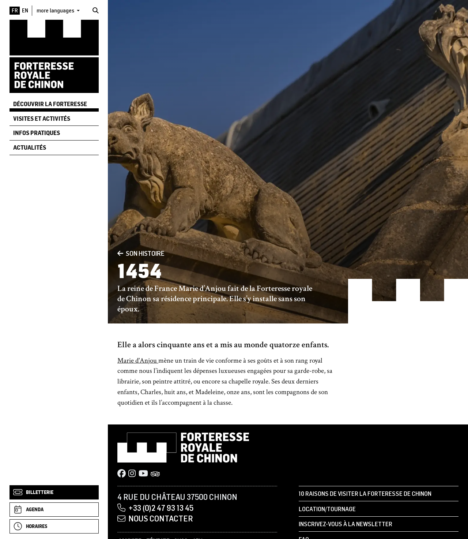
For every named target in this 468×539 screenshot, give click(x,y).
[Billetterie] (54, 492)
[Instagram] (132, 473)
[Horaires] (54, 526)
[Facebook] (121, 473)
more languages (56, 10)
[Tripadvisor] (155, 473)
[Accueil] (54, 55)
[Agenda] (54, 509)
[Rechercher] (96, 10)
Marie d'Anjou (137, 360)
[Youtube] (143, 473)
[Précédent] (120, 253)
